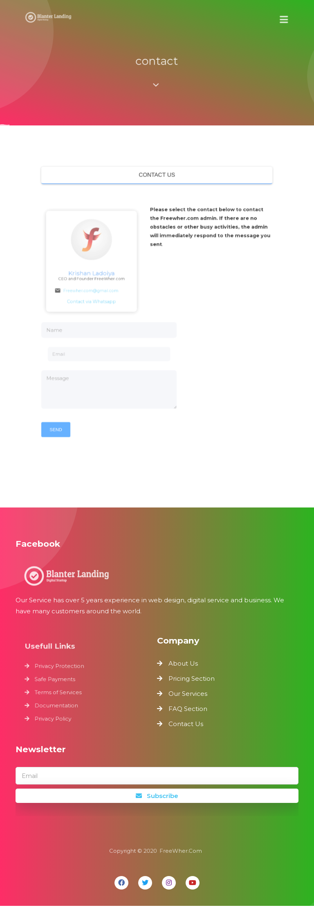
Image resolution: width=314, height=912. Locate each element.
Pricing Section (191, 684)
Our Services (187, 700)
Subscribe (157, 802)
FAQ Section (187, 715)
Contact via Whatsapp (99, 300)
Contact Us (185, 730)
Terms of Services (60, 698)
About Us (183, 669)
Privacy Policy (56, 722)
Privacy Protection (62, 674)
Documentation (59, 710)
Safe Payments (57, 686)
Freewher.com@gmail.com (95, 291)
